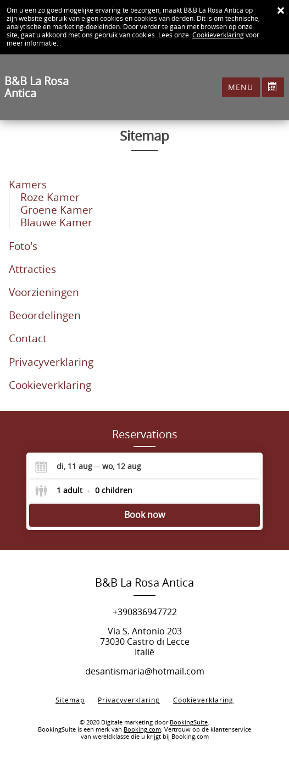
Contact (28, 338)
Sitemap (70, 700)
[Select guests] (83, 491)
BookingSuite (189, 722)
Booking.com (142, 729)
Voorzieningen (44, 292)
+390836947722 (145, 612)
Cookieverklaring (218, 35)
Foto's (23, 246)
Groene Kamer (56, 210)
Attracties (32, 269)
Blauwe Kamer (56, 222)
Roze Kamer (50, 197)
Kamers (28, 185)
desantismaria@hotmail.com (144, 671)
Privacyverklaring (51, 362)
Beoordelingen (45, 315)
